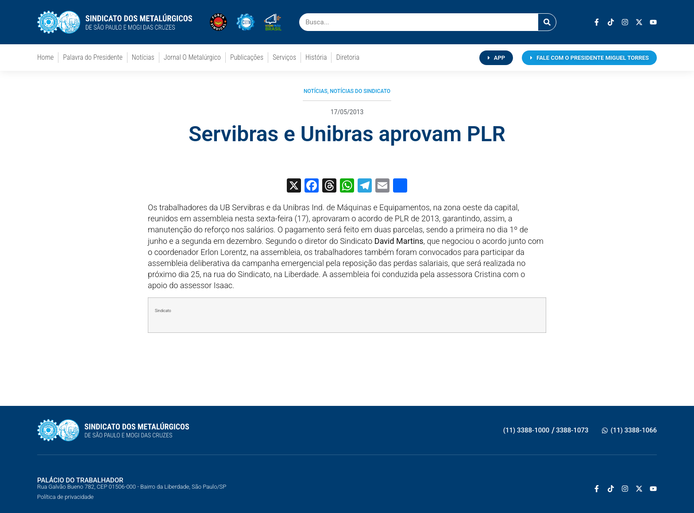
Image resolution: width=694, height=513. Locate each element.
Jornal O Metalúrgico (192, 57)
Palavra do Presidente (92, 57)
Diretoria (347, 57)
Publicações (246, 57)
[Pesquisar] (547, 22)
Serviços (284, 57)
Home (45, 57)
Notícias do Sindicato (360, 91)
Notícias (143, 57)
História (316, 57)
